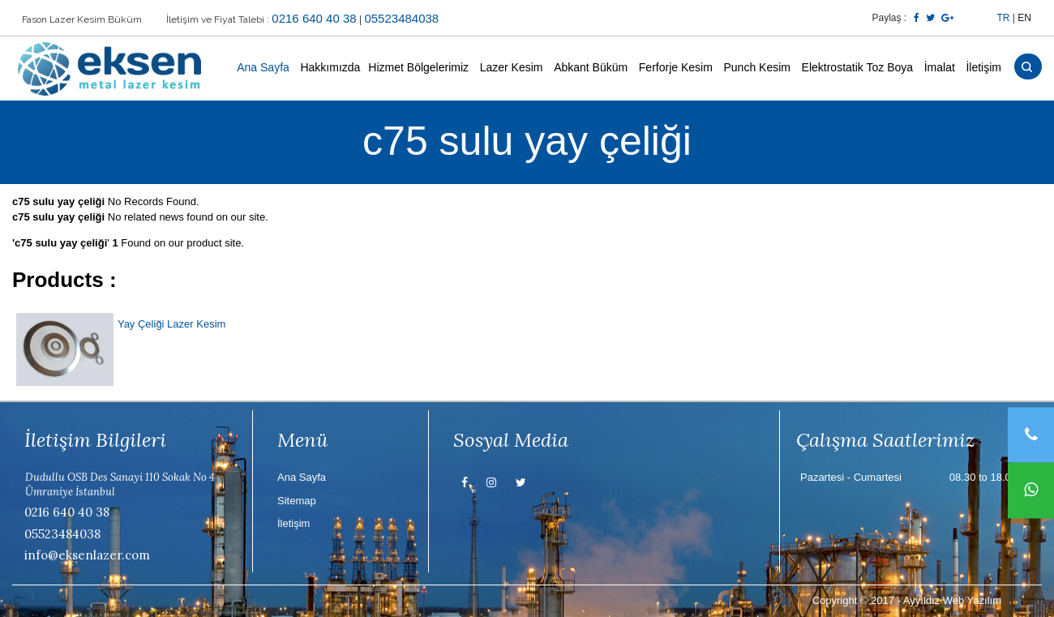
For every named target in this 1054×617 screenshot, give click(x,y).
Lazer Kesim (511, 67)
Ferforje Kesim (676, 67)
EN (1024, 18)
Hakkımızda (330, 67)
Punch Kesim (756, 67)
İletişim (983, 67)
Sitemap (296, 501)
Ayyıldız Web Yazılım (952, 600)
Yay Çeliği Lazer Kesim (171, 324)
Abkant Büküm (591, 67)
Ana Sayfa (263, 67)
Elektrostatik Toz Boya (857, 67)
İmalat (939, 67)
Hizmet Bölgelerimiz (418, 67)
